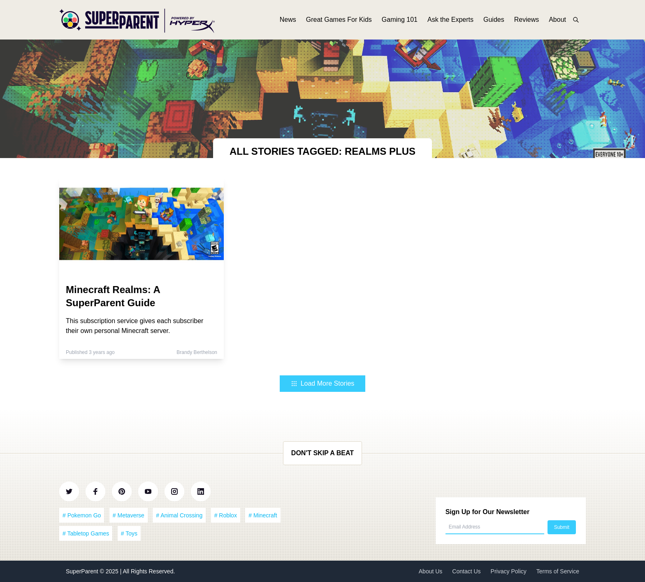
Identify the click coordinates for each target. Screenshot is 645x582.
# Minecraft (262, 515)
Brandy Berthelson (196, 352)
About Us (431, 571)
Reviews (526, 19)
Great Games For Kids (339, 19)
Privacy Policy (509, 571)
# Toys (129, 533)
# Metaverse (128, 515)
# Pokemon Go (82, 515)
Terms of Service (557, 571)
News (288, 19)
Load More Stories (323, 383)
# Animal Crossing (179, 515)
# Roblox (225, 515)
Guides (493, 19)
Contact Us (466, 571)
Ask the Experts (450, 19)
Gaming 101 (400, 19)
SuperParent (83, 571)
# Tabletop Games (86, 533)
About (557, 19)
